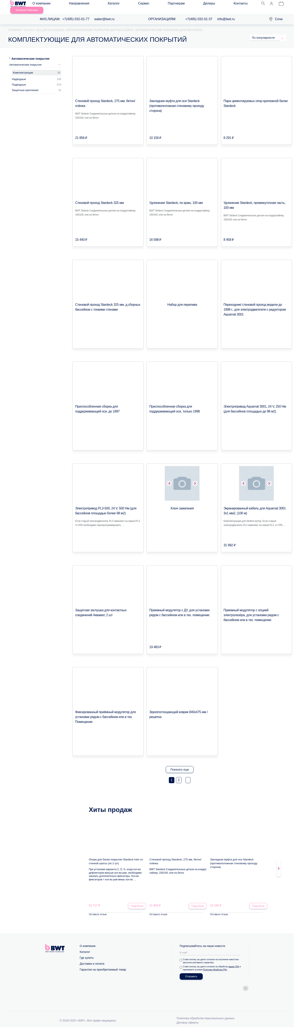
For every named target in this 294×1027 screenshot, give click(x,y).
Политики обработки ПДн (217, 966)
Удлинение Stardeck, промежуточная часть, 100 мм (255, 198)
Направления (70, 4)
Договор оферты (188, 1018)
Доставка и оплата (92, 959)
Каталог (93, 4)
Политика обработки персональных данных (205, 1014)
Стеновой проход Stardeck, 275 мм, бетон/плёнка (105, 96)
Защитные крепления (25, 85)
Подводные (19, 79)
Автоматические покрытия (30, 54)
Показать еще (179, 764)
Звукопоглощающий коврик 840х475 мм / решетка (182, 707)
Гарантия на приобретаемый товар (103, 965)
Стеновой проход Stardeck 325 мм (96, 198)
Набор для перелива (182, 300)
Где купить (87, 954)
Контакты (171, 4)
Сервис (110, 4)
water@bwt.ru (104, 14)
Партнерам (130, 4)
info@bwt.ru (226, 14)
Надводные (19, 74)
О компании (45, 4)
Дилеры (151, 4)
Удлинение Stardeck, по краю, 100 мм (172, 198)
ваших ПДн (234, 963)
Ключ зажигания (182, 503)
